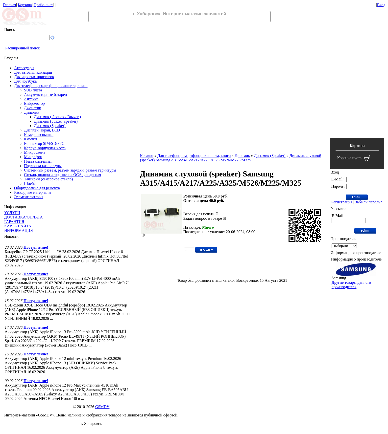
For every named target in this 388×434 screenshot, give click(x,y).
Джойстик (32, 108)
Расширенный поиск (22, 48)
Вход (381, 5)
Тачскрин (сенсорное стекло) (48, 179)
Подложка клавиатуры (43, 166)
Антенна (31, 99)
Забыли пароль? (368, 202)
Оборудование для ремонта (37, 188)
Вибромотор (34, 103)
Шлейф (30, 183)
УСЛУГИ (12, 213)
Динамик (31, 112)
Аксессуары (24, 68)
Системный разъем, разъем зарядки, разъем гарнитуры (70, 170)
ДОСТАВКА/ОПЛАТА (23, 217)
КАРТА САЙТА (17, 226)
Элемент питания (28, 197)
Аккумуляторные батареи (45, 94)
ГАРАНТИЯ (14, 221)
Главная (9, 5)
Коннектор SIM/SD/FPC (44, 143)
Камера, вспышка (38, 134)
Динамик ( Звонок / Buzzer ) (57, 117)
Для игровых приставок (34, 77)
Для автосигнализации (33, 72)
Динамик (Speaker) (50, 126)
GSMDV (102, 407)
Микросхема (34, 152)
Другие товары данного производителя (351, 284)
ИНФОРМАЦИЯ (18, 230)
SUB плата (33, 90)
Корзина (25, 5)
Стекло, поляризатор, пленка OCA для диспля (62, 175)
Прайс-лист (43, 5)
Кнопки (30, 139)
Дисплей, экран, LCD (42, 130)
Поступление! (36, 247)
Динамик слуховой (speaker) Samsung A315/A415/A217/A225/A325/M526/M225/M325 (230, 157)
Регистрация (341, 202)
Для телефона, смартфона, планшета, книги (51, 86)
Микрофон (33, 157)
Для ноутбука (25, 81)
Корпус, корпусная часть (45, 148)
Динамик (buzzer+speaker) (56, 121)
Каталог (146, 155)
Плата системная (38, 161)
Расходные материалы (32, 192)
